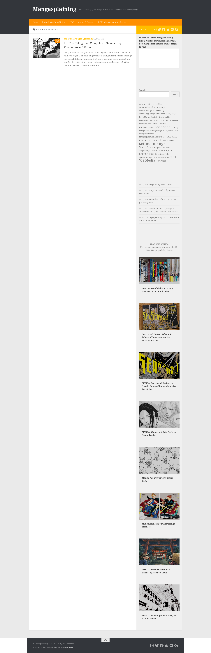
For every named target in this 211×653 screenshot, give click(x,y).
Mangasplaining (54, 9)
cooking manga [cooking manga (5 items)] (171, 114)
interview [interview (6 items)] (143, 124)
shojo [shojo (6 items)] (168, 148)
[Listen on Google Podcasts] (176, 29)
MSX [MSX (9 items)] (169, 137)
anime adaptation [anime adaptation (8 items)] (147, 107)
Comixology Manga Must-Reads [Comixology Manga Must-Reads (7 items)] (152, 114)
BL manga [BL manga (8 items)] (161, 107)
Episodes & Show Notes (53, 22)
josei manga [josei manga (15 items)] (160, 123)
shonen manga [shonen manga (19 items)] (148, 153)
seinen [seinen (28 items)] (171, 140)
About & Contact (86, 22)
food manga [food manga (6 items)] (144, 120)
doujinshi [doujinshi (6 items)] (154, 117)
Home (35, 22)
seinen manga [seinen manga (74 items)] (152, 143)
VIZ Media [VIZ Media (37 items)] (147, 160)
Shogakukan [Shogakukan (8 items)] (159, 147)
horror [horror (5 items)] (162, 120)
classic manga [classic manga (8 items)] (145, 111)
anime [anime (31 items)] (157, 103)
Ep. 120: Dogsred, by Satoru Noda (157, 184)
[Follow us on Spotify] (172, 29)
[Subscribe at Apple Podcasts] (168, 29)
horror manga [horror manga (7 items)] (172, 120)
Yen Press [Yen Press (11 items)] (161, 161)
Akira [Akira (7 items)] (149, 104)
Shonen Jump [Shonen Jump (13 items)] (166, 150)
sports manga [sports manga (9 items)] (145, 157)
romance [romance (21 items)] (144, 140)
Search (142, 90)
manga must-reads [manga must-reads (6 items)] (146, 134)
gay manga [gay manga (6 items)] (154, 120)
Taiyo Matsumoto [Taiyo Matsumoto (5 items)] (159, 157)
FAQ (72, 22)
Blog (66, 39)
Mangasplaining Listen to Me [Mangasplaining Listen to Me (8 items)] (152, 137)
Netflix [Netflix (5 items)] (174, 137)
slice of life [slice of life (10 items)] (164, 154)
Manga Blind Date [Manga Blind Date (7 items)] (170, 131)
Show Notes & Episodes (81, 39)
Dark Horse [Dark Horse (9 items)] (144, 117)
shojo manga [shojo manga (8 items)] (145, 151)
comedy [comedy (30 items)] (158, 110)
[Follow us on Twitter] (159, 29)
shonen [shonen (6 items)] (154, 151)
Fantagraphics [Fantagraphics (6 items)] (164, 117)
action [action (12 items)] (142, 104)
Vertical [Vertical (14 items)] (171, 157)
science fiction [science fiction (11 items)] (159, 140)
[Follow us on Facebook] (163, 29)
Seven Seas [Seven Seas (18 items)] (146, 147)
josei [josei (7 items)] (150, 124)
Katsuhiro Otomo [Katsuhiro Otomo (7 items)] (146, 127)
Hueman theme (67, 647)
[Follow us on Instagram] (155, 29)
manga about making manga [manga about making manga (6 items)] (150, 131)
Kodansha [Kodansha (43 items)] (162, 126)
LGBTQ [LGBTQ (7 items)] (175, 127)
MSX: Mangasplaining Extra (112, 22)
